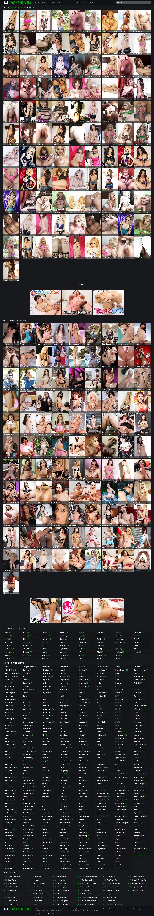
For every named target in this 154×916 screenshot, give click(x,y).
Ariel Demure (10, 803)
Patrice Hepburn (122, 670)
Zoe (136, 845)
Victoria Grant (139, 777)
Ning (99, 819)
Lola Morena (84, 793)
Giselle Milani (46, 839)
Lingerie (82, 639)
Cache (26, 764)
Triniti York (138, 725)
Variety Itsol (138, 761)
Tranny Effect (12, 901)
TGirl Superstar (37, 897)
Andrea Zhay (9, 764)
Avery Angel (10, 849)
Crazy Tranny (12, 880)
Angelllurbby (10, 780)
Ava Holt (8, 845)
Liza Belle (82, 787)
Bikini (26, 639)
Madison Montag (85, 816)
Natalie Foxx (102, 771)
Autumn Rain (10, 839)
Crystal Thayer (29, 868)
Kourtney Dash (84, 702)
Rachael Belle (121, 738)
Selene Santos (121, 806)
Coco (25, 861)
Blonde (26, 642)
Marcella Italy (84, 836)
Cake (25, 771)
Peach (119, 680)
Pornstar (101, 645)
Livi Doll (82, 784)
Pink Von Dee (120, 699)
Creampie (27, 655)
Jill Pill (63, 790)
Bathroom (9, 652)
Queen (119, 732)
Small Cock (120, 639)
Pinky (118, 702)
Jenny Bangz (65, 771)
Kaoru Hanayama (66, 819)
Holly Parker (65, 680)
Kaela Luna (64, 810)
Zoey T (137, 852)
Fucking (64, 632)
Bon (25, 738)
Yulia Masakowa (140, 836)
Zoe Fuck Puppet (140, 849)
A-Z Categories (55, 2)
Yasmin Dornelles (140, 816)
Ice (62, 696)
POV (100, 652)
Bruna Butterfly (29, 758)
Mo (98, 719)
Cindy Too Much (29, 849)
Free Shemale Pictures (89, 897)
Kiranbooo (82, 693)
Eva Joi (45, 784)
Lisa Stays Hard (84, 780)
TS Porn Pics (37, 876)
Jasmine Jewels (66, 741)
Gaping (63, 639)
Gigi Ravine (46, 829)
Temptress (138, 693)
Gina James (46, 832)
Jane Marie (64, 732)
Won (136, 810)
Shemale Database (138, 876)
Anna (7, 784)
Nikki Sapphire (102, 806)
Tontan (137, 719)
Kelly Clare (64, 852)
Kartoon (63, 829)
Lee (81, 728)
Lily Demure (83, 767)
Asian (8, 636)
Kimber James (85, 680)
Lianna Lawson (84, 751)
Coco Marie (27, 865)
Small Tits (120, 642)
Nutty (99, 839)
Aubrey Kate (10, 829)
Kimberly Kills (84, 686)
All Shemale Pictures (14, 887)
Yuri (136, 839)
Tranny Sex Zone (137, 890)
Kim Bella (82, 676)
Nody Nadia (101, 823)
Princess (119, 728)
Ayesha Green (10, 855)
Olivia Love (101, 845)
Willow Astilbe (139, 803)
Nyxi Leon (101, 842)
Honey (63, 686)
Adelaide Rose (10, 670)
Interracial (64, 652)
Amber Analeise (10, 745)
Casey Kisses (28, 800)
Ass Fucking (9, 642)
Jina (62, 793)
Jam (62, 725)
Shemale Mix (61, 883)
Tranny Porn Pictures (14, 876)
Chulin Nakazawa (29, 839)
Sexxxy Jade (121, 813)
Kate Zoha (64, 839)
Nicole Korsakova (103, 793)
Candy (26, 777)
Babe (8, 645)
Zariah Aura (139, 842)
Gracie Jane (46, 849)
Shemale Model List (113, 887)
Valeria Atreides (140, 745)
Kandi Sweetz (65, 816)
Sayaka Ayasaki (121, 800)
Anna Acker (9, 787)
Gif (43, 826)
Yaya (136, 819)
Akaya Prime (10, 689)
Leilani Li (82, 735)
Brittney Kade (28, 748)
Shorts (119, 632)
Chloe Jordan (28, 829)
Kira (80, 689)
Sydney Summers (140, 680)
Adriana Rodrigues (12, 676)
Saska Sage (120, 797)
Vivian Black (139, 787)
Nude (82, 649)
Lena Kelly (83, 738)
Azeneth (8, 858)
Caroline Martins (29, 790)
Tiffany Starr (139, 709)
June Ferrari (64, 806)
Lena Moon (83, 741)
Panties (82, 658)
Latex (63, 658)
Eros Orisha (46, 777)
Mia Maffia (101, 676)
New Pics (45, 2)
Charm (26, 816)
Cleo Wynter (28, 855)
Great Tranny (12, 897)
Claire (26, 852)
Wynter (137, 813)
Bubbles (26, 761)
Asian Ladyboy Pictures (114, 904)
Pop (118, 719)
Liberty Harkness (85, 754)
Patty (118, 673)
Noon (99, 829)
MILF (81, 645)
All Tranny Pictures (46, 914)
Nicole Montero (103, 797)
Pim (117, 696)
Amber (8, 738)
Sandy (119, 771)
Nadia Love (101, 735)
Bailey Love (27, 673)
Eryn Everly (46, 780)
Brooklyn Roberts (29, 751)
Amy (7, 754)
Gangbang (64, 636)
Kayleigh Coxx (65, 845)
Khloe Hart (83, 667)
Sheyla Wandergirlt (122, 823)
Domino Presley (48, 722)
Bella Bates (27, 702)
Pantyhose (101, 632)
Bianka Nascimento (30, 722)
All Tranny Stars (62, 887)
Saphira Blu (120, 774)
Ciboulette (27, 842)
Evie (43, 800)
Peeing (100, 636)
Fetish (44, 652)
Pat (118, 667)
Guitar (44, 858)
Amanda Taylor (10, 735)
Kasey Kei (64, 832)
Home (37, 2)
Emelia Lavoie (47, 751)
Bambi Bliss (27, 683)
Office (81, 652)
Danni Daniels (47, 689)
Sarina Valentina (122, 790)
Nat (99, 761)
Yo (136, 826)
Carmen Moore (29, 787)
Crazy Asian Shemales (89, 876)
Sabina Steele (121, 761)
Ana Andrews (10, 761)
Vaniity (137, 751)
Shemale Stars (12, 883)
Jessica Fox (64, 777)
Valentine (138, 741)
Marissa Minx (84, 852)
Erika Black (46, 767)
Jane (62, 728)
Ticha (136, 702)
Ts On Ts (138, 639)
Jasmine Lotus (66, 745)
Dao (44, 696)
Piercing (101, 639)
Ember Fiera (46, 748)
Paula (118, 676)
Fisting (45, 658)
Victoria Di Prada (140, 774)
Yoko (136, 829)
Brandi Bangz (28, 741)
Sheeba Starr (121, 819)
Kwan (81, 709)
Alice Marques (10, 719)
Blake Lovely (28, 735)
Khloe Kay (83, 670)
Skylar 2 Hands (121, 839)
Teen (119, 658)
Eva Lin (45, 787)
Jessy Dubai (65, 787)
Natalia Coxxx (102, 767)
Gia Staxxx (46, 823)
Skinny (119, 636)
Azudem (8, 861)
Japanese (64, 655)
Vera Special (138, 771)
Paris (99, 861)
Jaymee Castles (66, 748)
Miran (100, 715)
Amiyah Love (10, 748)
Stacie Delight (120, 865)
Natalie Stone (102, 777)
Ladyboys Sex (111, 876)
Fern (44, 806)
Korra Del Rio (84, 699)
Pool (100, 642)
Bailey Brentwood (29, 667)
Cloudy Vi (27, 858)
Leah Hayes (83, 725)
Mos (99, 725)
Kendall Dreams (66, 861)
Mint (99, 709)
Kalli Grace (64, 813)
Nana (99, 741)
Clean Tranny (111, 901)
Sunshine (137, 667)
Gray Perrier (46, 852)
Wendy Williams (140, 797)
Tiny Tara (138, 715)
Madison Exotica (84, 813)
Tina (136, 712)
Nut (99, 836)
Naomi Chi (101, 754)
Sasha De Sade (121, 793)
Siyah (118, 836)
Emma (45, 754)
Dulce (44, 735)
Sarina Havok (120, 787)
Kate (62, 836)
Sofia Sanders (121, 852)
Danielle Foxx (47, 686)
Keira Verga (65, 849)
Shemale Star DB (62, 894)
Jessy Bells (64, 784)
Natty (99, 784)
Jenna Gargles (65, 758)
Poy (118, 722)
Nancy (100, 745)
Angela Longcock (11, 767)
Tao (136, 686)
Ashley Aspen (10, 810)
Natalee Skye (102, 764)
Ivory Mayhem (65, 706)
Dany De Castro (47, 693)
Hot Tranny (36, 904)
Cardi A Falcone (29, 780)
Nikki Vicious (102, 810)
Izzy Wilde (64, 712)
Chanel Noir (27, 810)
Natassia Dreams (104, 780)
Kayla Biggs (64, 842)
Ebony (45, 642)
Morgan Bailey (103, 722)
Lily (81, 764)
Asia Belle (9, 816)
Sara (118, 780)
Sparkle (119, 858)
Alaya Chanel (9, 696)
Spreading (120, 649)
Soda (118, 842)
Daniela (45, 683)
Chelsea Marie (28, 819)
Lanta (81, 719)
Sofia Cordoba (121, 849)
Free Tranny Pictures (113, 880)
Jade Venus (65, 722)
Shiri (118, 826)
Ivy (61, 709)
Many (81, 829)
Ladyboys (110, 894)
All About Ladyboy (88, 894)
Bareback (9, 649)
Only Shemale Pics (39, 894)
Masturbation (85, 642)
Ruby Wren (120, 751)
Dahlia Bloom (47, 670)
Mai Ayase (82, 819)
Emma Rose (46, 758)
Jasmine (64, 738)
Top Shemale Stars (88, 880)
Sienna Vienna (121, 829)
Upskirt (137, 645)
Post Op (100, 649)
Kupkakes (83, 706)
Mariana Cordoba (85, 849)
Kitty (81, 696)
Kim (80, 673)
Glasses (63, 642)
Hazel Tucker (65, 667)
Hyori (62, 693)
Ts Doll (136, 728)
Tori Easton (138, 722)
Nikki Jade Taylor (103, 800)
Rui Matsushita (121, 754)
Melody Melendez (103, 667)
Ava (7, 842)
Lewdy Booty (84, 745)
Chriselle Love (28, 832)
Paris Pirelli (101, 865)
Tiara (136, 696)
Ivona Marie (64, 702)
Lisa (81, 777)
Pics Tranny (36, 880)
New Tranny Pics (62, 901)
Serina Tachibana (122, 810)
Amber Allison (10, 741)
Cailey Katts (28, 767)
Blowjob (27, 645)
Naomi (100, 751)
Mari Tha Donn (84, 842)
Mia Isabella (102, 673)
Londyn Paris (83, 797)
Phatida (119, 693)
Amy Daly (9, 758)
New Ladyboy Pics (63, 890)
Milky (99, 689)
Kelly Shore (64, 855)
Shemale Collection (39, 883)
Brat (25, 745)
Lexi (81, 748)
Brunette (27, 652)
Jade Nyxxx (64, 715)
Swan (137, 673)
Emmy (45, 761)
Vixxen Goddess (140, 790)
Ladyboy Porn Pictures (139, 887)
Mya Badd (101, 728)
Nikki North (101, 803)
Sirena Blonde (121, 832)
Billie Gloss (27, 728)
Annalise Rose (10, 793)
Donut (44, 725)
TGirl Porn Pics (37, 890)
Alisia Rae (9, 722)
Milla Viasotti (102, 693)
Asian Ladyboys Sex (113, 883)
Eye (44, 803)
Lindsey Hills (83, 774)
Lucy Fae (82, 800)
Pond (118, 712)
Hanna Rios (46, 865)
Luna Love (83, 810)
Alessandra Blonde (12, 699)
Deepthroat (46, 636)
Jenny (63, 767)
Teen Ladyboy (111, 897)
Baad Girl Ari (10, 865)
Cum (26, 658)
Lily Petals (82, 771)
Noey (99, 826)
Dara (44, 699)
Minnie (99, 706)
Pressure (119, 725)
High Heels (64, 649)
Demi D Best (46, 706)
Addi (7, 667)
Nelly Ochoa (102, 787)
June (62, 803)
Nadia (100, 732)
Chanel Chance (29, 806)
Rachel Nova (120, 741)
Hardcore (65, 645)
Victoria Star (138, 780)
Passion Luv (101, 868)
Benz (26, 719)
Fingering (46, 655)
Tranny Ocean (37, 887)
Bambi (26, 680)
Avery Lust (9, 852)
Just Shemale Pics (138, 883)
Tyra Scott (138, 732)
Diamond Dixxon (48, 709)
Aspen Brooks (10, 819)
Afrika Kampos (10, 686)
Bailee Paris (9, 868)
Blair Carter (27, 732)
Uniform (138, 642)
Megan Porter (84, 861)
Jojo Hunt (63, 797)
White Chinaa (139, 800)
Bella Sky (27, 709)
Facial (45, 645)
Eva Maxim (46, 790)
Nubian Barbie (102, 832)
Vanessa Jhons (139, 748)
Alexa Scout (9, 706)
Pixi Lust (119, 706)
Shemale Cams (80, 2)
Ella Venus (46, 745)
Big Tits (27, 636)
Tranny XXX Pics (13, 904)
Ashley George (11, 813)
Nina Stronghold (103, 816)
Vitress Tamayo (140, 784)
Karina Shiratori (66, 823)
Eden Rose (46, 738)
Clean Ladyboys (62, 876)
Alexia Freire (9, 709)
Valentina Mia (139, 738)
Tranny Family (12, 894)
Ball (25, 676)
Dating (91, 2)
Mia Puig (100, 680)
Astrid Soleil (9, 823)
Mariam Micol (84, 845)
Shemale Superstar (88, 887)
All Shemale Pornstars (89, 901)
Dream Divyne (47, 728)
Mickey (100, 683)
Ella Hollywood (47, 741)
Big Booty (9, 658)
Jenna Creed (65, 754)
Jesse (63, 774)
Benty (25, 715)
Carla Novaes (28, 784)
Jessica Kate (64, 780)
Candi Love (27, 774)
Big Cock (27, 632)
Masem (82, 855)
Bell (25, 696)
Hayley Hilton (47, 868)
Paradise (101, 858)
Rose (118, 748)
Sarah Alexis (120, 784)
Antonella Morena (11, 797)
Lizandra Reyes (84, 790)
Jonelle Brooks (66, 800)
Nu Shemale (12, 890)
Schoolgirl (101, 658)
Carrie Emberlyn (29, 793)
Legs (81, 636)
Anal (7, 632)
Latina (82, 632)
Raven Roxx (120, 745)
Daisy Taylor (46, 680)
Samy (118, 767)
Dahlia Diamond (47, 676)
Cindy (26, 845)
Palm (99, 852)
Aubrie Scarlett (10, 836)
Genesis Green (47, 819)
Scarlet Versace (121, 803)
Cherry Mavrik (28, 826)
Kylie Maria (83, 712)
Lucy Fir (82, 803)
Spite (118, 861)
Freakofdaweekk (48, 816)
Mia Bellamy (102, 670)
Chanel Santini (28, 813)
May (81, 858)
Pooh (118, 715)
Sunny (118, 868)
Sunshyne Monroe (141, 670)
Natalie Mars (102, 774)
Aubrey (8, 826)
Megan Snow (84, 865)
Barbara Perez (28, 689)
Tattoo (119, 655)
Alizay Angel (10, 725)
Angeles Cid (10, 771)
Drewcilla (45, 732)
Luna (81, 806)
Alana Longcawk (11, 693)
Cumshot (46, 632)
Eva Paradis (46, 793)
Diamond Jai (46, 712)
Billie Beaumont (28, 725)
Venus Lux (138, 764)
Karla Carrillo (65, 826)
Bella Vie (26, 712)
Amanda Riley (10, 732)
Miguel (100, 686)
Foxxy (45, 810)
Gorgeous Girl (47, 842)
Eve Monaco (46, 797)
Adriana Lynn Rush (12, 673)
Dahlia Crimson (47, 673)
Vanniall (137, 758)
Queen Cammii (121, 735)
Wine (136, 806)
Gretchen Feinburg (48, 855)
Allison (8, 728)
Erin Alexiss (46, 771)
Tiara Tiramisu (139, 699)
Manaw (82, 823)
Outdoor (83, 655)
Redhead (101, 655)
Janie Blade (65, 735)
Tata (136, 689)
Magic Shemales (62, 904)
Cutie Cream (46, 667)
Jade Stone (64, 719)
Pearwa (119, 686)
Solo (119, 645)
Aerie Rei (8, 683)
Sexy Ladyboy (61, 880)
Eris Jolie (45, 774)
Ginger (44, 836)
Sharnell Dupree (121, 816)
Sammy (119, 764)
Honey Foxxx (65, 689)
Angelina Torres (11, 777)
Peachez (119, 683)
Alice (7, 715)
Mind (99, 702)
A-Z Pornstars (68, 2)
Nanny (100, 748)
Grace (44, 845)
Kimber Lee (84, 683)
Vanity (136, 754)
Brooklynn (27, 754)
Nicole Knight (101, 790)
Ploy (118, 709)
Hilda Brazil (64, 673)
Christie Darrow (28, 836)
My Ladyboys (61, 897)
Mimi (99, 699)
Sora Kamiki (120, 855)
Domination (46, 639)
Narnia (99, 758)
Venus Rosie (138, 767)
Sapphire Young (122, 777)
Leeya (81, 732)
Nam (99, 738)
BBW (8, 655)
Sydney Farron (139, 676)
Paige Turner (102, 849)
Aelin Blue (9, 680)
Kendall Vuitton (65, 868)
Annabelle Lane (11, 790)
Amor (7, 751)
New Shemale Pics (88, 904)
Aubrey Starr (10, 832)
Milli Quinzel (101, 696)
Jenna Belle (65, 751)
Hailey (44, 861)
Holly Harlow (65, 676)
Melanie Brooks (84, 868)
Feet (44, 649)
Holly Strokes (65, 683)
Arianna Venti (10, 800)
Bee (25, 693)
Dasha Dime (46, 702)
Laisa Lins (83, 715)
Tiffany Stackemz (140, 706)
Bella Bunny (27, 706)
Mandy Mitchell (85, 826)
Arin (7, 806)
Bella (25, 699)
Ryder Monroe (121, 758)
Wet (136, 649)
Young (137, 652)
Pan (99, 855)
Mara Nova (83, 832)
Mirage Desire (102, 712)
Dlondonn (46, 719)
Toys (137, 636)
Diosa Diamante (47, 715)
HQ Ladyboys (86, 890)
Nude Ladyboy (37, 901)
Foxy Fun (45, 813)
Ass (8, 639)
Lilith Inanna (83, 761)
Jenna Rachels (66, 761)
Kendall (63, 858)
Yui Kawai (138, 832)
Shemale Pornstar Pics (139, 880)
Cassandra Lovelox (29, 803)
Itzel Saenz (64, 699)
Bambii (26, 686)
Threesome (139, 632)
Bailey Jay (27, 670)
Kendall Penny (65, 865)
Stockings (120, 652)
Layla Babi (83, 722)
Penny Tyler (120, 689)
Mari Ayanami (84, 839)
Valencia (137, 735)
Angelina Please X (11, 774)
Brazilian (27, 649)
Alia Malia (9, 712)
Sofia (118, 845)
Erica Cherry (46, 764)
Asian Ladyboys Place (89, 883)
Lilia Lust (82, 758)
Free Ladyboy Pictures (114, 890)
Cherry (26, 823)
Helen (63, 670)
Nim (99, 813)
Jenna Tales (65, 764)
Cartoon (26, 797)
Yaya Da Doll (138, 823)
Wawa (137, 793)
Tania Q (138, 683)
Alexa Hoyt (9, 702)
